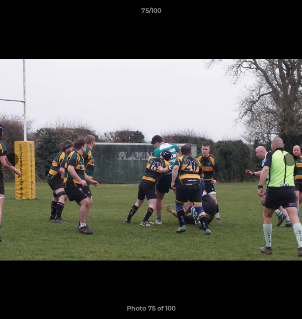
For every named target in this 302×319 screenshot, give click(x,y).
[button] (291, 13)
